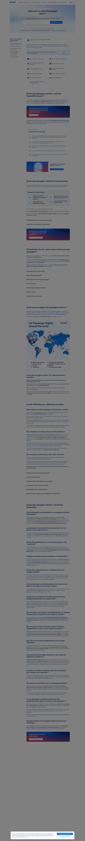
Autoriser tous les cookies (65, 833)
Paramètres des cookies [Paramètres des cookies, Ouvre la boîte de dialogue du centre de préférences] (64, 836)
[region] (42, 835)
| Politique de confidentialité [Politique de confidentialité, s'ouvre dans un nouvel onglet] (22, 837)
